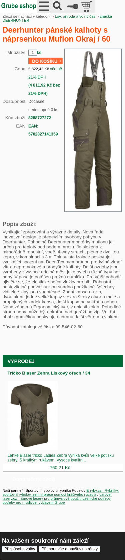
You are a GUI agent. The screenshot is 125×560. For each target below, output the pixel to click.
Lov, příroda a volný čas (75, 16)
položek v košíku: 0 (87, 6)
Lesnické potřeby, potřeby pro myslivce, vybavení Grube (57, 500)
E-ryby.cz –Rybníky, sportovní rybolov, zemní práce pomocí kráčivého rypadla (61, 492)
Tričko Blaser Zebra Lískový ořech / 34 (49, 373)
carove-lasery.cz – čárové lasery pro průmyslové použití (57, 496)
